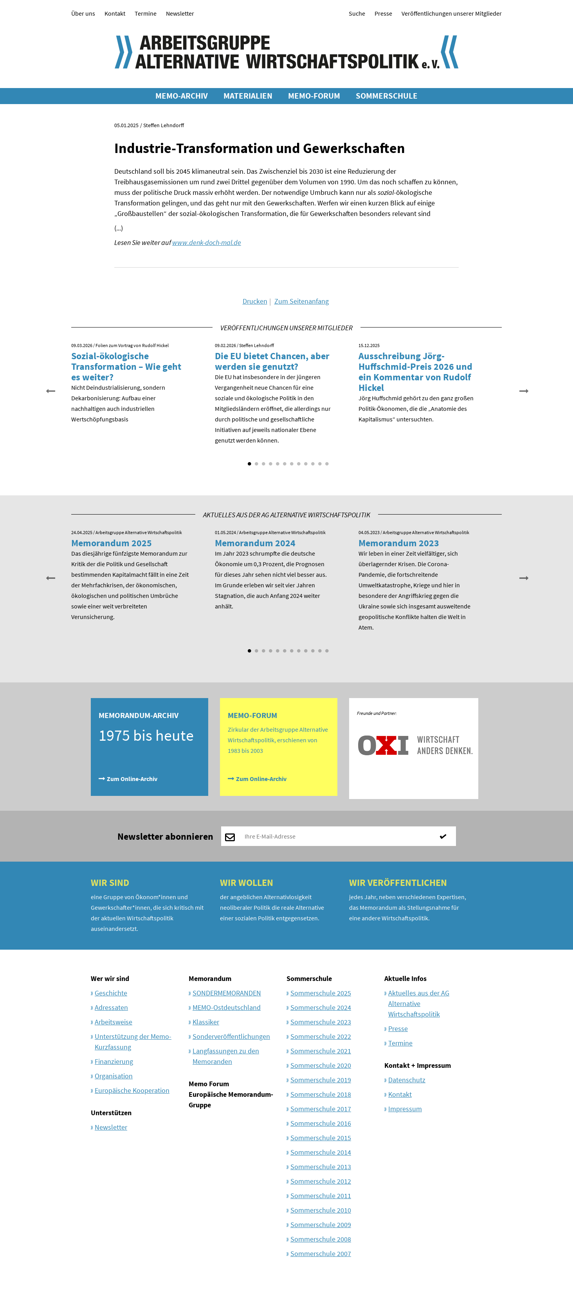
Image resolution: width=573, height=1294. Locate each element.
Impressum (405, 1108)
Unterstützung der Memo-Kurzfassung (133, 1041)
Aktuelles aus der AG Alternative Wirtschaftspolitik (418, 1003)
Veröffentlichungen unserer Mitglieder (452, 13)
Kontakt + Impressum (417, 1065)
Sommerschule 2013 (320, 1166)
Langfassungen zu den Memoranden (226, 1056)
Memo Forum (209, 1083)
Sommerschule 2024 (320, 1007)
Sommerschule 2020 (320, 1065)
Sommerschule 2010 (320, 1210)
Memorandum (210, 978)
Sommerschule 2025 (320, 992)
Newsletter (180, 13)
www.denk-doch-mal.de (206, 242)
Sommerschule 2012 (320, 1181)
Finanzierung (114, 1061)
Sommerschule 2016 (320, 1123)
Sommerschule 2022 (320, 1036)
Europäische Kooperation (132, 1090)
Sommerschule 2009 (320, 1224)
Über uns (83, 13)
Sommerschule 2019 (320, 1079)
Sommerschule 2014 (320, 1152)
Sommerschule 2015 (320, 1137)
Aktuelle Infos (405, 978)
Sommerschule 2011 (320, 1195)
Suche (357, 13)
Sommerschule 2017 (320, 1108)
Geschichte (111, 992)
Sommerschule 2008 (320, 1239)
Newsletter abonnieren (165, 836)
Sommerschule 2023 (320, 1021)
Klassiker (206, 1021)
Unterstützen (111, 1112)
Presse (383, 13)
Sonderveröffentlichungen (231, 1036)
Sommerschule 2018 (320, 1094)
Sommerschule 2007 (320, 1253)
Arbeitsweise (113, 1021)
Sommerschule (309, 978)
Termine (146, 13)
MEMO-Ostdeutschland (227, 1007)
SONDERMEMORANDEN (227, 992)
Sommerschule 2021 (320, 1050)
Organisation (114, 1075)
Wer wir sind (110, 978)
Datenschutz (406, 1079)
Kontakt (115, 13)
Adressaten (111, 1007)
